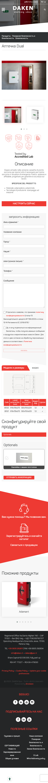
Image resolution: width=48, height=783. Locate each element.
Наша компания (36, 736)
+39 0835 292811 (15, 649)
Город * (6, 242)
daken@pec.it (31, 653)
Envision (29, 684)
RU (42, 2)
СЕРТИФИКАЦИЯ (12, 746)
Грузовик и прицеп (12, 736)
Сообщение (8, 281)
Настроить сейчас (24, 204)
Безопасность (22, 38)
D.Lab (36, 755)
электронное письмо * (13, 261)
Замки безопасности (36, 749)
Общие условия (12, 759)
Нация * (6, 252)
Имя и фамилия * (10, 222)
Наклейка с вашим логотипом (24, 467)
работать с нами (31, 2)
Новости (12, 749)
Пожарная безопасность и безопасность (36, 742)
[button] (21, 129)
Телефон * (8, 271)
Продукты (6, 36)
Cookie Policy (21, 671)
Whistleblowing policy (36, 759)
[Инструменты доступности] (10, 779)
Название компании (12, 232)
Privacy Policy (8, 671)
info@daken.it (17, 653)
